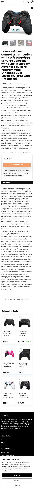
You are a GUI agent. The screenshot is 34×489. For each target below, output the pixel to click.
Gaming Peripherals (24, 152)
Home (3, 440)
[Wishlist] (28, 2)
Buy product (17, 165)
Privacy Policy (5, 453)
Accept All (17, 475)
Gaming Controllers (13, 152)
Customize (17, 480)
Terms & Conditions (7, 455)
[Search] (23, 2)
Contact (4, 445)
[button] (32, 8)
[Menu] (2, 2)
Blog (2, 442)
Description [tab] (7, 182)
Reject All (17, 485)
